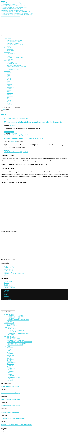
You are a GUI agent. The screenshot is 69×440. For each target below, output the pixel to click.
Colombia (9, 78)
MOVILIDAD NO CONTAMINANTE (14, 68)
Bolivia (8, 74)
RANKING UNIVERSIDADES (13, 55)
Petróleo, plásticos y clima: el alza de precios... (13, 3)
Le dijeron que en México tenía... (10, 412)
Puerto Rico (9, 100)
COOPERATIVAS (11, 56)
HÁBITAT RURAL (7, 47)
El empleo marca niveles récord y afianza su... (13, 4)
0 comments (13, 133)
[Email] (5, 294)
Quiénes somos (8, 281)
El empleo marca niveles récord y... (10, 393)
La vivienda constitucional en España (10, 16)
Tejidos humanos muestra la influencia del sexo (23, 138)
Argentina (9, 72)
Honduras (9, 90)
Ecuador (9, 82)
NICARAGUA (10, 93)
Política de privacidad (9, 287)
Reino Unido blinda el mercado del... (11, 405)
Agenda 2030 (10, 49)
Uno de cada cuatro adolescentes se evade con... (13, 5)
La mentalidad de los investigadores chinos (12, 10)
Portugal (9, 98)
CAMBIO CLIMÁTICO (12, 63)
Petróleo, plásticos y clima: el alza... (10, 386)
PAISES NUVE (7, 71)
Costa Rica (9, 79)
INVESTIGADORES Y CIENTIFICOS (15, 44)
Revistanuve (9, 299)
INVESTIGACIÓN (7, 38)
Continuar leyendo (9, 132)
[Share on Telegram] (22, 134)
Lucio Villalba (13, 125)
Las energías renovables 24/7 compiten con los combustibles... (17, 14)
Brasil (8, 75)
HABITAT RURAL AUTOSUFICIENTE (14, 273)
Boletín (6, 275)
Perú (8, 97)
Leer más (6, 150)
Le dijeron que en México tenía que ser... (11, 8)
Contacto (6, 283)
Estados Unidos (10, 87)
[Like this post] (4, 134)
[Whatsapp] (6, 296)
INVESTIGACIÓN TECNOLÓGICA (14, 40)
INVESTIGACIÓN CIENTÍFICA (14, 41)
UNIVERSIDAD (7, 52)
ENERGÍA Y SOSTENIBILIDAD (14, 65)
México (8, 91)
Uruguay (9, 103)
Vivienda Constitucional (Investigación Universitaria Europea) (17, 13)
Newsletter (7, 284)
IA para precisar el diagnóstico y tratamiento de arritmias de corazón (33, 122)
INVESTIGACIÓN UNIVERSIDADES (15, 57)
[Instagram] (6, 291)
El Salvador (9, 84)
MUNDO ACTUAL (7, 60)
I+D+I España (10, 59)
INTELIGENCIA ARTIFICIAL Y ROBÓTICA (16, 66)
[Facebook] (6, 290)
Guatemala (9, 88)
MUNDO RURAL (10, 50)
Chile (8, 76)
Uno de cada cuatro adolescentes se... (11, 399)
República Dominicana (12, 101)
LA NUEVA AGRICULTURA (13, 69)
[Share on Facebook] (7, 134)
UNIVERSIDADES (11, 53)
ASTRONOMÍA (10, 62)
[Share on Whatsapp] (17, 134)
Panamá (9, 94)
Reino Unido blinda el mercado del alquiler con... (14, 7)
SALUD (8, 46)
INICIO (3, 109)
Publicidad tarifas (8, 286)
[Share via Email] (26, 134)
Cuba (8, 81)
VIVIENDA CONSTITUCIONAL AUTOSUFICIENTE (15, 11)
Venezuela (9, 104)
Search (18, 107)
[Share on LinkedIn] (12, 134)
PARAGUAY (10, 96)
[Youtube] (6, 293)
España (9, 85)
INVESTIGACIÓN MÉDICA (13, 43)
